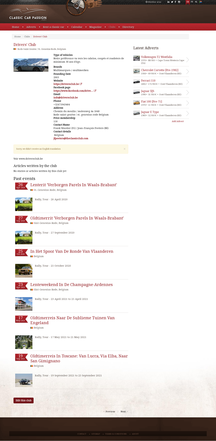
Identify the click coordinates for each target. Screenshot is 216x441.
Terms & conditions (116, 434)
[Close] (125, 149)
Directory (128, 27)
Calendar (76, 27)
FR (192, 2)
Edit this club (23, 400)
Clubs (112, 27)
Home (15, 27)
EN (188, 2)
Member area (154, 2)
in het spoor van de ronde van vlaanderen (71, 251)
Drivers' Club (40, 36)
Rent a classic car (53, 27)
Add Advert (178, 121)
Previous (110, 411)
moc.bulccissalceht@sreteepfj (70, 138)
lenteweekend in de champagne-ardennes (71, 284)
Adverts (31, 27)
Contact (81, 434)
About (135, 434)
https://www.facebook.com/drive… (74, 90)
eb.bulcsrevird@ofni (65, 97)
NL (196, 2)
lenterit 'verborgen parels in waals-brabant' (73, 185)
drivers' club (25, 45)
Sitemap (95, 434)
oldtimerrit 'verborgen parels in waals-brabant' (77, 218)
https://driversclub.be (67, 84)
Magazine (95, 27)
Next (123, 411)
